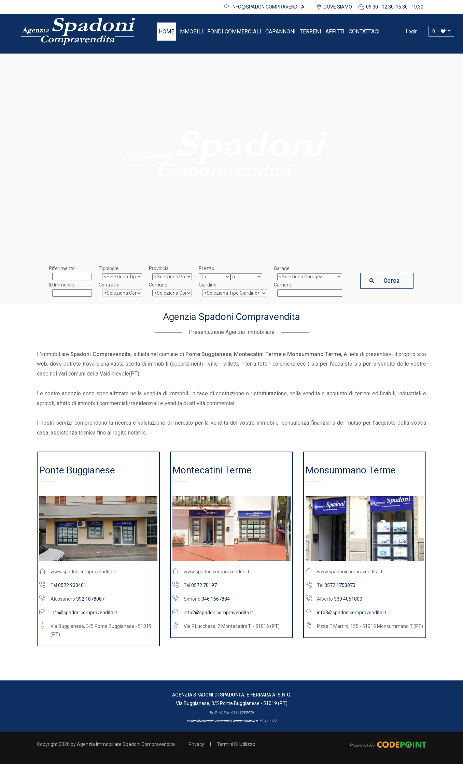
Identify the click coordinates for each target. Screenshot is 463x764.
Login (412, 31)
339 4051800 (348, 599)
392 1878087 (90, 599)
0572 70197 (204, 585)
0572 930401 (72, 585)
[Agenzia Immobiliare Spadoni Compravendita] (78, 31)
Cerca (391, 280)
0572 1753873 (339, 585)
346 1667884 (215, 599)
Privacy (196, 744)
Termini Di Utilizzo (236, 744)
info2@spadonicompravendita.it (218, 612)
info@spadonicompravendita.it (271, 7)
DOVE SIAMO (338, 7)
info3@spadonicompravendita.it (351, 612)
